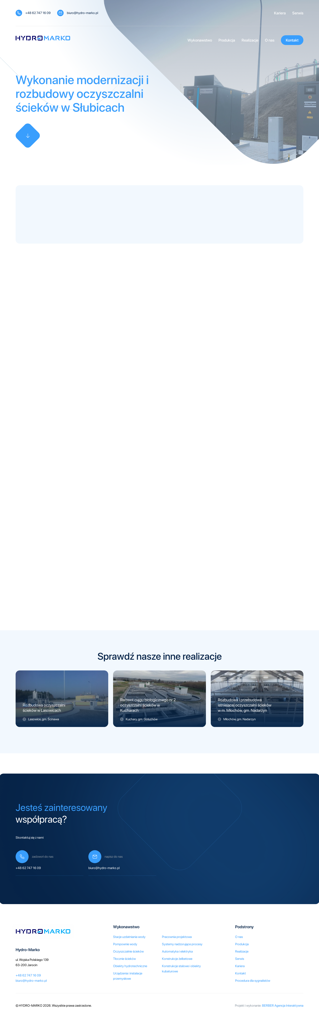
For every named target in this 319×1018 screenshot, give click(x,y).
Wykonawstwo (199, 40)
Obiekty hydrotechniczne (130, 966)
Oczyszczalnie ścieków (128, 951)
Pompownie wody (125, 944)
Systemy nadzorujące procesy (182, 944)
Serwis (297, 13)
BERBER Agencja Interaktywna (282, 1005)
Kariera (280, 13)
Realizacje (250, 40)
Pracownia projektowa (177, 937)
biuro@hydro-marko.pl (82, 13)
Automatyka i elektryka (177, 951)
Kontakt (292, 40)
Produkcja (226, 40)
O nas (269, 40)
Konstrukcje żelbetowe (177, 959)
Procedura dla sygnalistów (252, 981)
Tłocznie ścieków (124, 959)
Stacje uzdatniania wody (129, 937)
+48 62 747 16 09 (38, 13)
